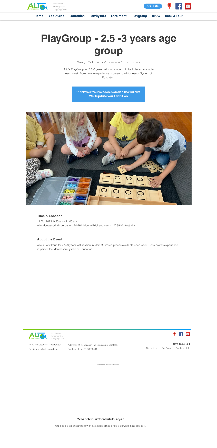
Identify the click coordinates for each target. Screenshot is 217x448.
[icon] (169, 6)
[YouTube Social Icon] (188, 6)
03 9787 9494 (90, 349)
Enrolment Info (183, 348)
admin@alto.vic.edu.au (47, 349)
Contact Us (151, 348)
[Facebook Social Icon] (178, 6)
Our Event (166, 348)
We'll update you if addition (108, 96)
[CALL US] (153, 6)
